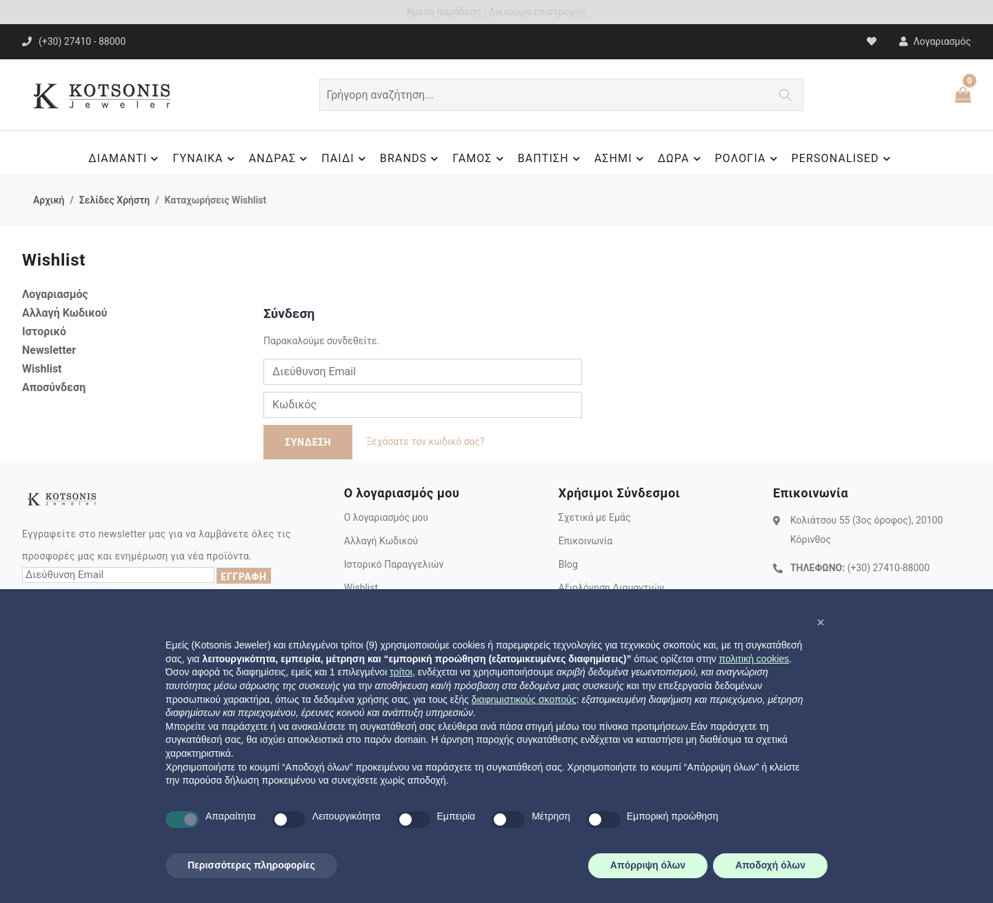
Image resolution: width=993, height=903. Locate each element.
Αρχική (49, 200)
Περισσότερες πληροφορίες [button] (251, 865)
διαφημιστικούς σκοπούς (524, 699)
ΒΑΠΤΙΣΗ (551, 158)
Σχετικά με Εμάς (595, 517)
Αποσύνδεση (54, 387)
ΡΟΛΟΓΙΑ (748, 158)
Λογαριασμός (55, 294)
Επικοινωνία (585, 540)
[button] (821, 622)
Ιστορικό (44, 331)
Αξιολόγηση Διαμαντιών (612, 587)
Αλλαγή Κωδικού (65, 312)
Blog (568, 564)
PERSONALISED (843, 158)
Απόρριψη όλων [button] (647, 865)
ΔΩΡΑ (681, 158)
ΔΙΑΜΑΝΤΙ (125, 158)
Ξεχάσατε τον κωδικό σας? (425, 441)
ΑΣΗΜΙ (621, 158)
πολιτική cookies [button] (754, 658)
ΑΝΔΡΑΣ (280, 158)
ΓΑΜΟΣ (479, 158)
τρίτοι (401, 671)
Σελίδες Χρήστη (114, 200)
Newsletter (49, 350)
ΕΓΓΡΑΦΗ (243, 576)
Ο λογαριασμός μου (386, 517)
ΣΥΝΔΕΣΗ (308, 442)
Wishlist (42, 368)
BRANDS (411, 158)
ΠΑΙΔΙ (345, 158)
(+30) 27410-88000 (888, 567)
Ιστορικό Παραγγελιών (394, 564)
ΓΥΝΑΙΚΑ (205, 158)
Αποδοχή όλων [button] (770, 865)
